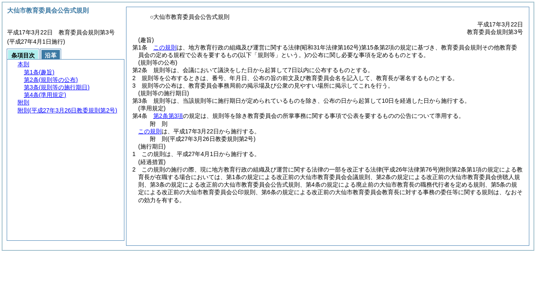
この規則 (165, 47)
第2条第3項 (168, 115)
